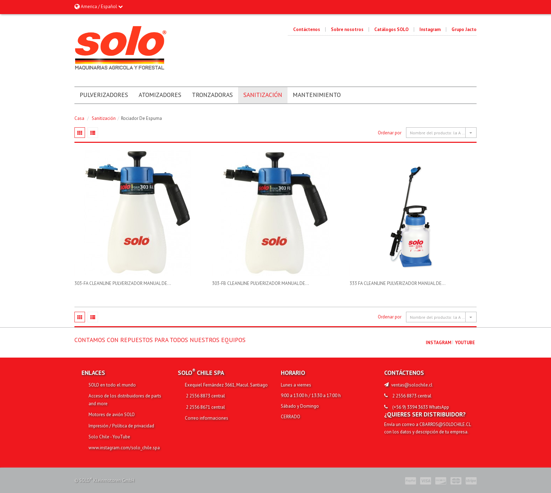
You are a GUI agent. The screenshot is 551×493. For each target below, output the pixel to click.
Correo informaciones (206, 418)
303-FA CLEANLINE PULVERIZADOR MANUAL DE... (122, 283)
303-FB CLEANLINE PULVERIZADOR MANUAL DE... (260, 283)
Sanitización (104, 118)
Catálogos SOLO (391, 29)
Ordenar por (389, 133)
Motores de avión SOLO (112, 415)
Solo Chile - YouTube (109, 437)
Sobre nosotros (347, 29)
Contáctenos (306, 29)
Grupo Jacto (464, 29)
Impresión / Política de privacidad (121, 426)
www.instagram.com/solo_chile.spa (124, 448)
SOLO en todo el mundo (112, 385)
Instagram (430, 29)
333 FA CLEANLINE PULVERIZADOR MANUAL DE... (398, 283)
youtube (465, 343)
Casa (79, 118)
